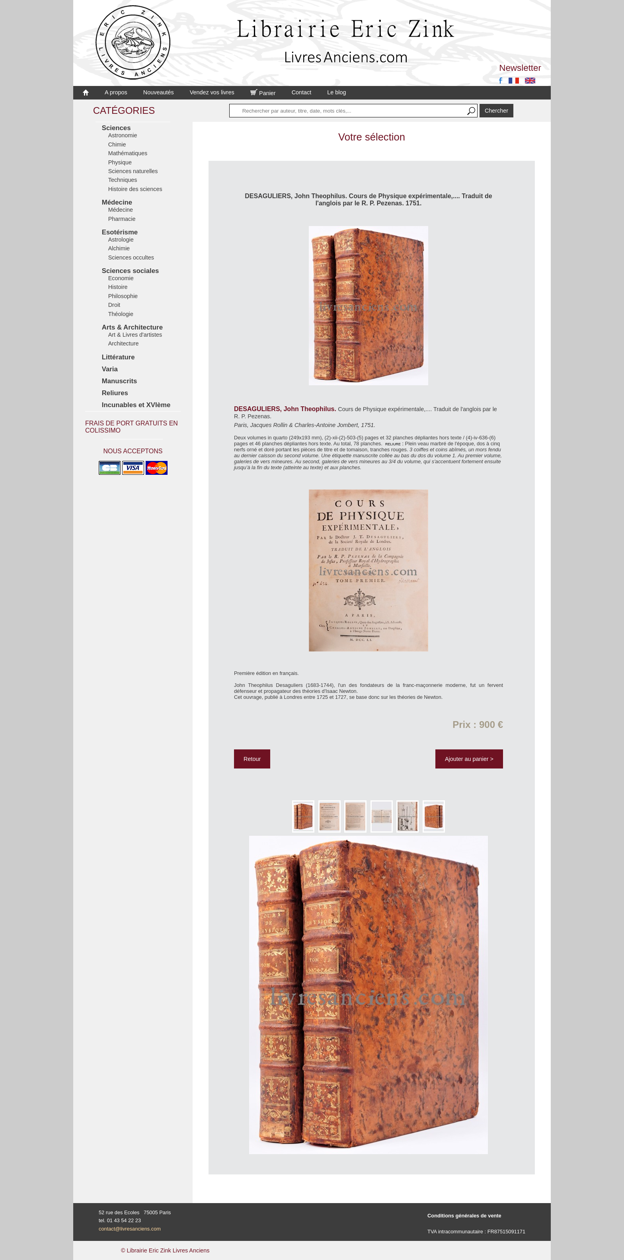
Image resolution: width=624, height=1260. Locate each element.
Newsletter (520, 68)
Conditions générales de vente (464, 1216)
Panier (263, 93)
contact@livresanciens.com (130, 1229)
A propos (116, 92)
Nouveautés (158, 92)
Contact (302, 92)
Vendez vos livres (212, 92)
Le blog (336, 92)
